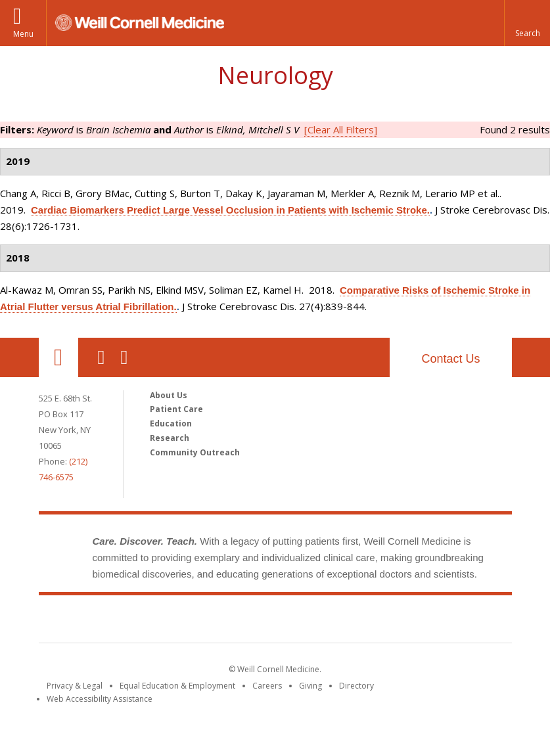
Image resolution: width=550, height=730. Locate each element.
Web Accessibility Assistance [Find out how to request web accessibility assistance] (99, 698)
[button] (527, 23)
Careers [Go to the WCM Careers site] (267, 685)
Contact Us (450, 358)
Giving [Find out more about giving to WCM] (310, 685)
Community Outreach (195, 452)
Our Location (58, 357)
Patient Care (176, 409)
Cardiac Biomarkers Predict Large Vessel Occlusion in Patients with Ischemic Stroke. (230, 210)
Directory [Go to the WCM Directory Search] (356, 685)
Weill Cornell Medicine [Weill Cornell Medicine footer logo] (179, 621)
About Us (168, 395)
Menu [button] (23, 33)
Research (169, 438)
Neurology (275, 75)
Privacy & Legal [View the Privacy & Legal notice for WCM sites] (75, 685)
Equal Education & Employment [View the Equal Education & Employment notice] (177, 685)
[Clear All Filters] (340, 129)
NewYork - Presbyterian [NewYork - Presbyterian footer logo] (384, 621)
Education (171, 423)
